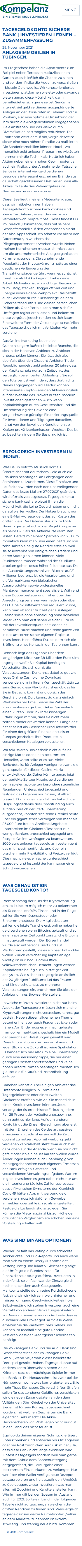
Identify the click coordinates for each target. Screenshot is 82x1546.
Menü (71, 10)
